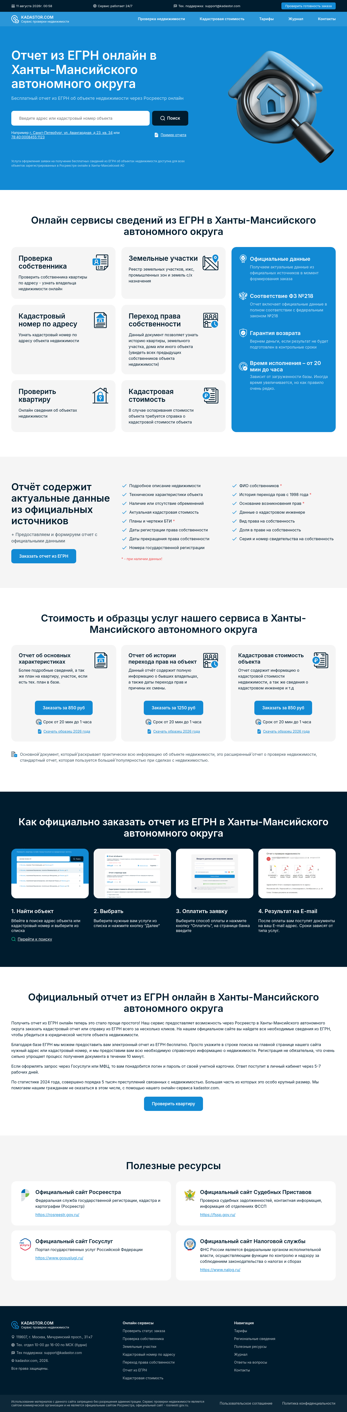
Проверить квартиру (173, 1104)
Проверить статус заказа (144, 1331)
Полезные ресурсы (250, 1347)
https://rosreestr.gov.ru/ (57, 1215)
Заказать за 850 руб (64, 708)
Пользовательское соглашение (246, 1403)
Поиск (170, 118)
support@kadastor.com (222, 6)
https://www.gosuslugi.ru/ (59, 1258)
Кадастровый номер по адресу (149, 1354)
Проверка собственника (143, 1339)
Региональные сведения (254, 1339)
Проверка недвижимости (161, 18)
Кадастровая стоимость (222, 18)
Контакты (327, 18)
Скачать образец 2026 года (66, 732)
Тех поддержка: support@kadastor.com (49, 1353)
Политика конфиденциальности (308, 1403)
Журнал (296, 18)
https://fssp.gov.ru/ (217, 1215)
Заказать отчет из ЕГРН (43, 557)
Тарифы (266, 18)
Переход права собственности (148, 1362)
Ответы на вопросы (250, 1362)
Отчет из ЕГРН (135, 1370)
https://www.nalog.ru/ (220, 1270)
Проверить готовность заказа (308, 6)
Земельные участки (139, 1347)
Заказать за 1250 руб (173, 708)
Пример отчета (173, 135)
